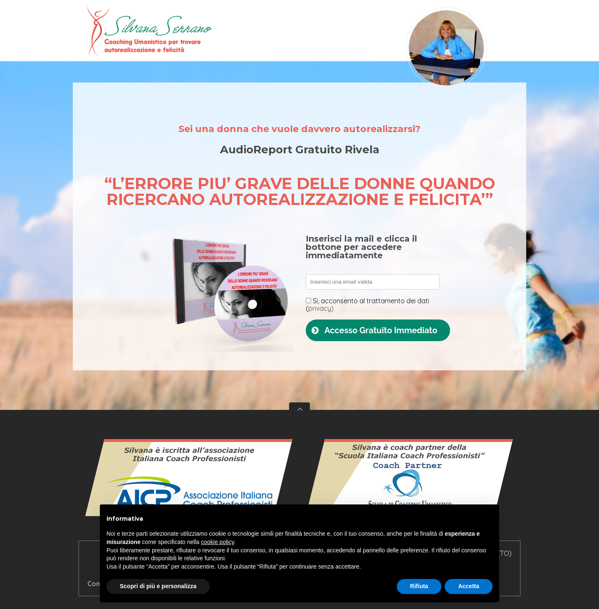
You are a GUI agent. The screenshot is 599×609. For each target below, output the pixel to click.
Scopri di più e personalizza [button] (158, 586)
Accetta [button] (468, 586)
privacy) (321, 308)
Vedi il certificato (189, 481)
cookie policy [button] (217, 542)
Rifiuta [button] (419, 586)
